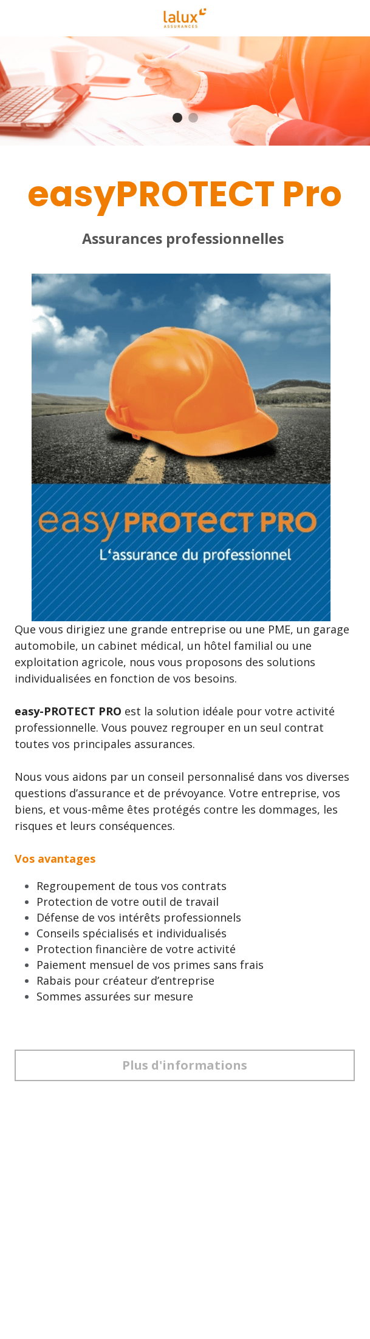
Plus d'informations (184, 1065)
